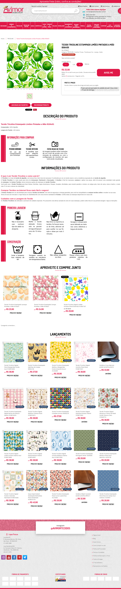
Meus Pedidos (83, 6)
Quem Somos (97, 542)
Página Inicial (96, 535)
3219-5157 (90, 15)
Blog (94, 538)
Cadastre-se (116, 6)
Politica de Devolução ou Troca (101, 556)
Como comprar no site (99, 545)
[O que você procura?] (76, 11)
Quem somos (95, 6)
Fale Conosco (106, 6)
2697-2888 (7, 543)
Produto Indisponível (15, 288)
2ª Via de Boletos (97, 562)
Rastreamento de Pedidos (100, 566)
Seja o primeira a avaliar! (68, 58)
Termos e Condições (98, 552)
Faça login (44, 6)
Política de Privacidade (99, 549)
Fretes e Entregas (98, 559)
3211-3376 (7, 552)
